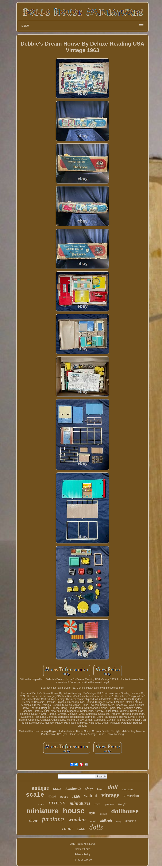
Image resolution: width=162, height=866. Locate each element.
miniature (42, 811)
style (92, 813)
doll (113, 787)
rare (97, 804)
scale (35, 795)
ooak (57, 788)
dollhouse (125, 811)
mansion (131, 821)
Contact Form (82, 849)
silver (33, 820)
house (74, 811)
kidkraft (106, 821)
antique (40, 788)
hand (100, 789)
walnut (90, 795)
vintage (110, 795)
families (127, 789)
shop (89, 788)
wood (93, 821)
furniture (53, 819)
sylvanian (109, 804)
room (67, 828)
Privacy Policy (82, 854)
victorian (131, 795)
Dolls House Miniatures (82, 843)
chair (41, 804)
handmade (73, 789)
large (122, 803)
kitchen (103, 813)
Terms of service (82, 859)
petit (64, 797)
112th (76, 796)
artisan (57, 802)
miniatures (80, 803)
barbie (81, 829)
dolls (96, 827)
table (52, 796)
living (118, 821)
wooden (77, 819)
